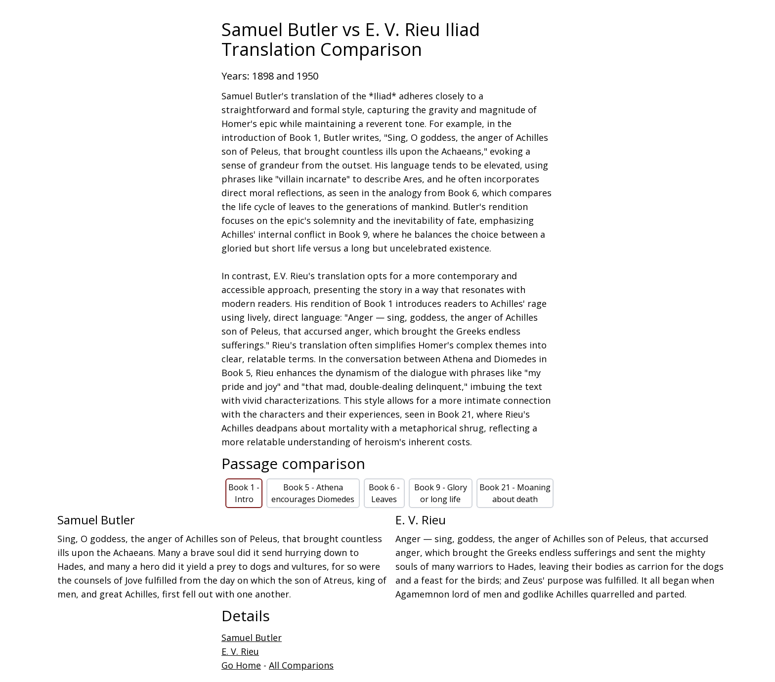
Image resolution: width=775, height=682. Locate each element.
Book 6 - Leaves (384, 493)
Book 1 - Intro (243, 493)
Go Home (241, 665)
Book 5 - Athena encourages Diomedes (312, 493)
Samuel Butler (251, 637)
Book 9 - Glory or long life (440, 493)
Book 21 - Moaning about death (515, 493)
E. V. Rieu (240, 651)
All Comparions (301, 665)
